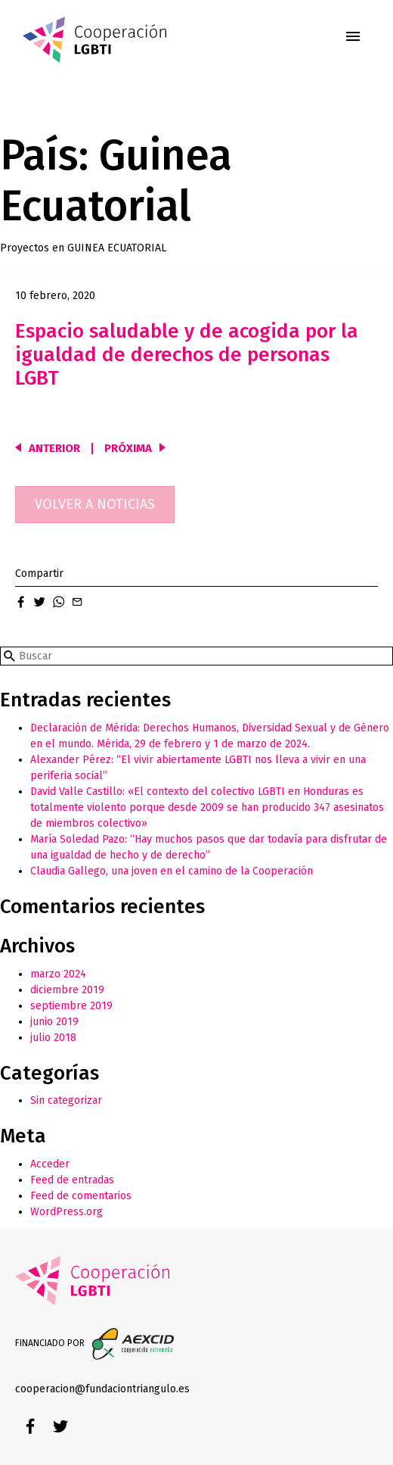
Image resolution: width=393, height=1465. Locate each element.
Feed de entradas (72, 1180)
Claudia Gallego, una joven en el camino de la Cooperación (171, 871)
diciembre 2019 (67, 989)
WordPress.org (66, 1211)
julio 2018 (53, 1037)
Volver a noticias (95, 504)
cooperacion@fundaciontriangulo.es (102, 1388)
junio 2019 (54, 1021)
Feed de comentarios (81, 1195)
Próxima (128, 448)
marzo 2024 (58, 974)
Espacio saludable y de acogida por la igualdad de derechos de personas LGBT (186, 354)
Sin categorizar (66, 1100)
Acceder (50, 1164)
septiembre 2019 (71, 1005)
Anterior (54, 448)
